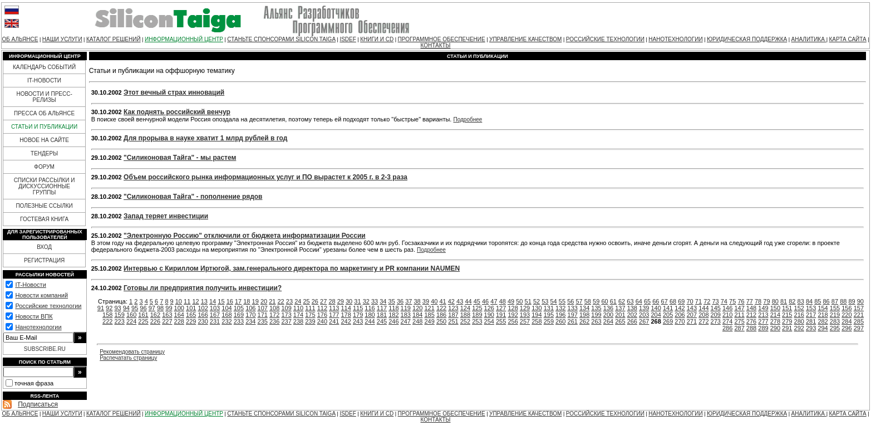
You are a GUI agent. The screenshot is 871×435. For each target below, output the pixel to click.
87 (834, 301)
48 (502, 301)
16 (230, 301)
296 (847, 328)
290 (775, 328)
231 (215, 321)
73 (715, 301)
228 (179, 321)
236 (274, 321)
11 (187, 301)
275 (739, 321)
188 (465, 314)
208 (703, 314)
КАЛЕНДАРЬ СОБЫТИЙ (44, 67)
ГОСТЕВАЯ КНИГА (44, 219)
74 (724, 301)
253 (477, 321)
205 (668, 314)
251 (453, 321)
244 (370, 321)
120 (417, 308)
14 (212, 301)
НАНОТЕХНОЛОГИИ (675, 39)
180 (370, 314)
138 (632, 308)
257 (525, 321)
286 (727, 328)
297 (859, 328)
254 (489, 321)
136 (608, 308)
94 (126, 308)
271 (692, 321)
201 (620, 314)
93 (117, 308)
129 (525, 308)
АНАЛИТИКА (808, 39)
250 (441, 321)
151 (787, 308)
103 (215, 308)
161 (143, 314)
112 (322, 308)
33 (374, 301)
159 (119, 314)
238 (298, 321)
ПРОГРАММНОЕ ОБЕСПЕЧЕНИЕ (441, 39)
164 (179, 314)
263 (596, 321)
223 (119, 321)
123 (453, 308)
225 (143, 321)
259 (549, 321)
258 (537, 321)
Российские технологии (48, 305)
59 (596, 301)
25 (306, 301)
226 (155, 321)
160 (131, 314)
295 (835, 328)
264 (608, 321)
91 (100, 308)
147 (739, 308)
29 (340, 301)
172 (274, 314)
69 (681, 301)
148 (751, 308)
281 (811, 321)
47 (493, 301)
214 (775, 314)
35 (391, 301)
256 (513, 321)
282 (823, 321)
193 (525, 314)
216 (799, 314)
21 (272, 301)
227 (167, 321)
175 (310, 314)
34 (383, 301)
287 (739, 328)
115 (358, 308)
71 (698, 301)
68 (673, 301)
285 (859, 321)
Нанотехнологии (38, 327)
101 (191, 308)
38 (417, 301)
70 (690, 301)
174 (298, 314)
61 (613, 301)
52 (536, 301)
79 (766, 301)
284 (847, 321)
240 (322, 321)
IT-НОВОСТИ (44, 80)
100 (179, 308)
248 (417, 321)
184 (417, 314)
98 (160, 308)
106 (250, 308)
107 (263, 308)
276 (751, 321)
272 (703, 321)
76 (740, 301)
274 (727, 321)
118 (393, 308)
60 (604, 301)
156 (847, 308)
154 (823, 308)
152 (799, 308)
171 (263, 314)
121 (429, 308)
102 (203, 308)
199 (596, 314)
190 (489, 314)
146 (727, 308)
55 (562, 301)
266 (632, 321)
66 (655, 301)
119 (406, 308)
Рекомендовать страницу (132, 352)
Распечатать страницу (128, 358)
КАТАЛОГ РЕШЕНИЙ (113, 39)
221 (859, 314)
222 (107, 321)
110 (298, 308)
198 (584, 314)
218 (823, 314)
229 (191, 321)
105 (239, 308)
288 (751, 328)
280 (799, 321)
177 (334, 314)
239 (310, 321)
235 (263, 321)
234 (250, 321)
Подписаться (38, 404)
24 (297, 301)
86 (826, 301)
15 (221, 301)
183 (406, 314)
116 (370, 308)
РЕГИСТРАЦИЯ (44, 260)
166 (203, 314)
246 (393, 321)
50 (519, 301)
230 (203, 321)
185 (429, 314)
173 (286, 314)
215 (787, 314)
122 (441, 308)
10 (178, 301)
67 (664, 301)
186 (441, 314)
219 (835, 314)
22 (281, 301)
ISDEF (347, 39)
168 (227, 314)
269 (668, 321)
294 (823, 328)
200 (608, 314)
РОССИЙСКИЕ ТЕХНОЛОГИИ (605, 39)
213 (763, 314)
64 (639, 301)
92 (109, 308)
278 (775, 321)
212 (751, 314)
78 (758, 301)
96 (143, 308)
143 (692, 308)
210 (727, 314)
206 (680, 314)
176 (322, 314)
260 (560, 321)
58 (587, 301)
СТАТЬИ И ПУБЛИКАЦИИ (44, 127)
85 (817, 301)
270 (680, 321)
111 (310, 308)
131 (549, 308)
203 (644, 314)
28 (331, 301)
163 (167, 314)
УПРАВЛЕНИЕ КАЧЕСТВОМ (525, 39)
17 (238, 301)
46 (485, 301)
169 (239, 314)
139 (644, 308)
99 (168, 308)
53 (545, 301)
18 (246, 301)
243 (358, 321)
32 (366, 301)
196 (560, 314)
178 (346, 314)
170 (250, 314)
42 (451, 301)
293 (811, 328)
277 (763, 321)
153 (811, 308)
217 (811, 314)
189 (477, 314)
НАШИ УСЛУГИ (62, 39)
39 (425, 301)
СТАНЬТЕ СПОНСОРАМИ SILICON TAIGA (281, 39)
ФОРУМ (44, 167)
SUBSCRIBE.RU (45, 349)
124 (465, 308)
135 (596, 308)
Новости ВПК (33, 316)
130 (537, 308)
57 (578, 301)
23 (289, 301)
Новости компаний (41, 295)
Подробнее (467, 119)
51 (528, 301)
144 (703, 308)
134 (584, 308)
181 (382, 314)
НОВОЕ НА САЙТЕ (44, 140)
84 (809, 301)
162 (155, 314)
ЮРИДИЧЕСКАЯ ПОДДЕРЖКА (747, 39)
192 (513, 314)
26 (315, 301)
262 (584, 321)
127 (501, 308)
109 (286, 308)
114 (346, 308)
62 (621, 301)
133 (573, 308)
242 (346, 321)
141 (668, 308)
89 (851, 301)
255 (501, 321)
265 (620, 321)
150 (775, 308)
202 (632, 314)
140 (656, 308)
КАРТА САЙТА (848, 39)
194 (537, 314)
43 (459, 301)
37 (408, 301)
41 (442, 301)
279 (787, 321)
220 (847, 314)
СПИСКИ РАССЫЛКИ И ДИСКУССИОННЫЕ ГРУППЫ (44, 186)
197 (573, 314)
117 (382, 308)
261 (573, 321)
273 (716, 321)
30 (349, 301)
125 (477, 308)
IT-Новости (30, 284)
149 (763, 308)
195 (549, 314)
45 (477, 301)
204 (656, 314)
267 (644, 321)
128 (513, 308)
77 (749, 301)
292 (799, 328)
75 (732, 301)
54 (553, 301)
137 (620, 308)
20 (263, 301)
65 (647, 301)
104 (227, 308)
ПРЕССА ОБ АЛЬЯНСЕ (44, 113)
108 (274, 308)
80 (775, 301)
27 (323, 301)
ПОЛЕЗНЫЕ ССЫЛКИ (44, 206)
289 (763, 328)
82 (792, 301)
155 (835, 308)
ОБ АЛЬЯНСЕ (20, 39)
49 (511, 301)
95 (134, 308)
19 (255, 301)
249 (429, 321)
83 (801, 301)
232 (227, 321)
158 (107, 314)
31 (357, 301)
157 (859, 308)
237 (286, 321)
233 (239, 321)
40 (434, 301)
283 (835, 321)
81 (783, 301)
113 (334, 308)
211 (739, 314)
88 (843, 301)
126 (489, 308)
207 (692, 314)
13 (204, 301)
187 (453, 314)
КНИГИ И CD (376, 39)
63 (630, 301)
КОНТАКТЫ (436, 45)
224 (131, 321)
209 (716, 314)
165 (191, 314)
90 (860, 301)
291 (787, 328)
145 (716, 308)
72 (706, 301)
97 (152, 308)
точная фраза (33, 383)
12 (195, 301)
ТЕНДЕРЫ (44, 153)
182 (393, 314)
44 (468, 301)
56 (570, 301)
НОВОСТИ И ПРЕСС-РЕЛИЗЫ (44, 97)
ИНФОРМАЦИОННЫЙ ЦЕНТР (184, 39)
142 (680, 308)
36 (400, 301)
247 (406, 321)
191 (501, 314)
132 (560, 308)
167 (215, 314)
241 (334, 321)
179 (358, 314)
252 (465, 321)
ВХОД (44, 247)
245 (382, 321)
